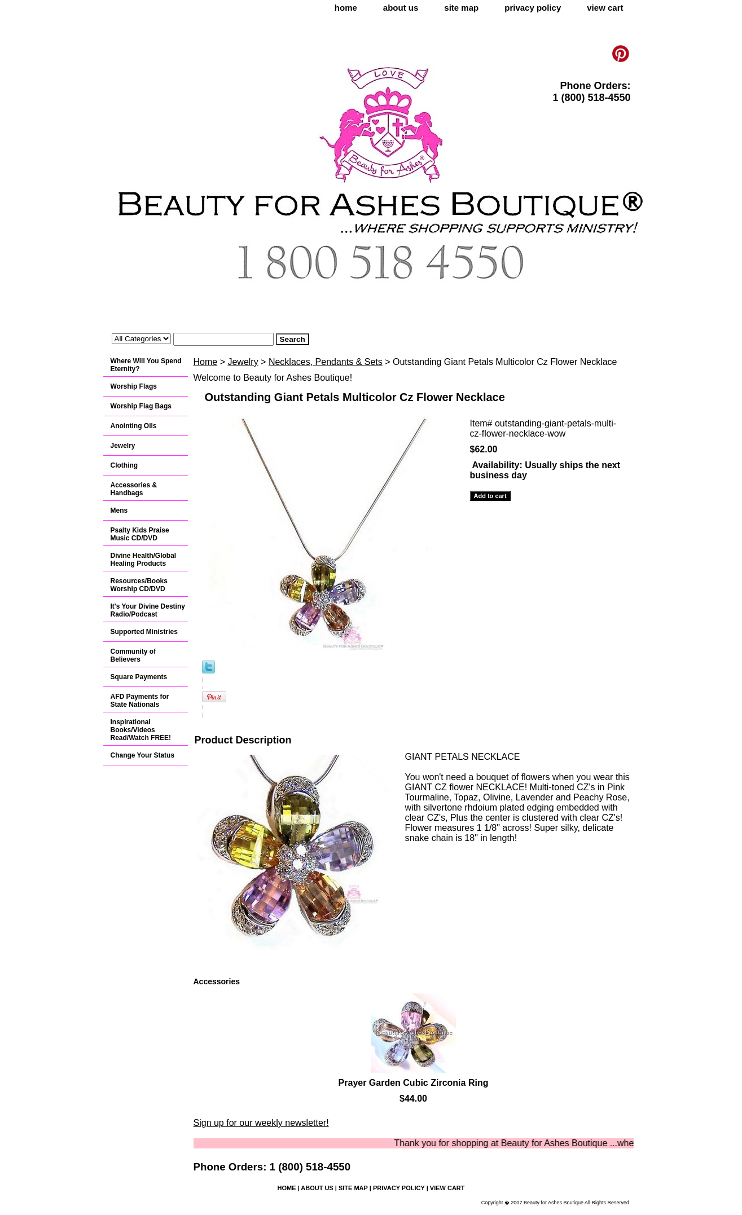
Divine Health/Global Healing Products (144, 559)
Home (206, 362)
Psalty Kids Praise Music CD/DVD (140, 534)
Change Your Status (143, 755)
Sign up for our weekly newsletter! (261, 1123)
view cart (605, 7)
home (346, 7)
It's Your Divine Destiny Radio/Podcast (148, 610)
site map (461, 7)
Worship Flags (134, 386)
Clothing (124, 465)
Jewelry (242, 362)
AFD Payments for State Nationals (140, 700)
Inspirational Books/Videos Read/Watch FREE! (141, 730)
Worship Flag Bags (141, 406)
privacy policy (532, 7)
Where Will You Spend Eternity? (146, 365)
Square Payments (139, 677)
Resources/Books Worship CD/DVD (139, 585)
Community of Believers (133, 655)
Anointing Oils (134, 426)
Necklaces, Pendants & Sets (326, 362)
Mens (119, 510)
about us (401, 7)
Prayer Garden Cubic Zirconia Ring (414, 1083)
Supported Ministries (144, 632)
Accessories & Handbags (134, 489)
